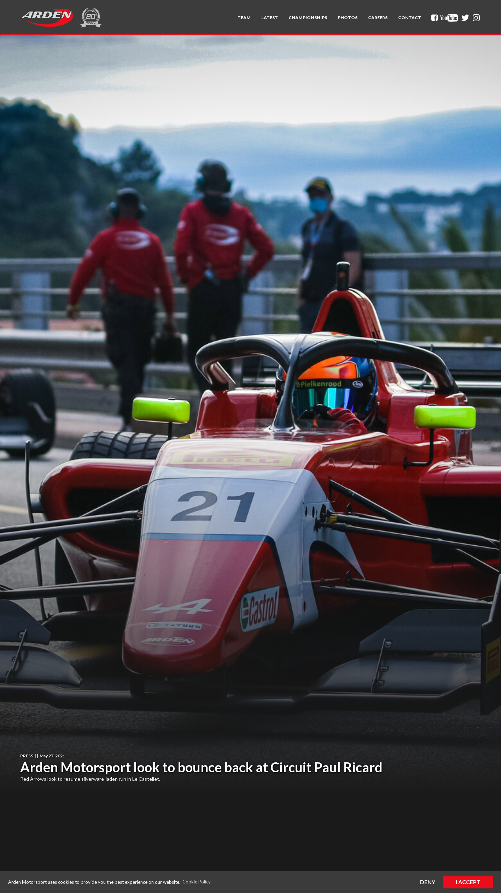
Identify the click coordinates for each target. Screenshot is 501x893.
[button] (244, 17)
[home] (46, 17)
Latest (269, 17)
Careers (378, 17)
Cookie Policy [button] (196, 882)
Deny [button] (427, 881)
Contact (409, 17)
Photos (347, 17)
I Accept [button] (468, 881)
